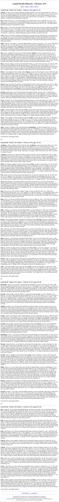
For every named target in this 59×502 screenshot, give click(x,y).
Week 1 (23, 6)
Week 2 (27, 6)
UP (1, 139)
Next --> (28, 493)
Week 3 (32, 6)
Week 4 (36, 6)
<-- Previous (33, 493)
